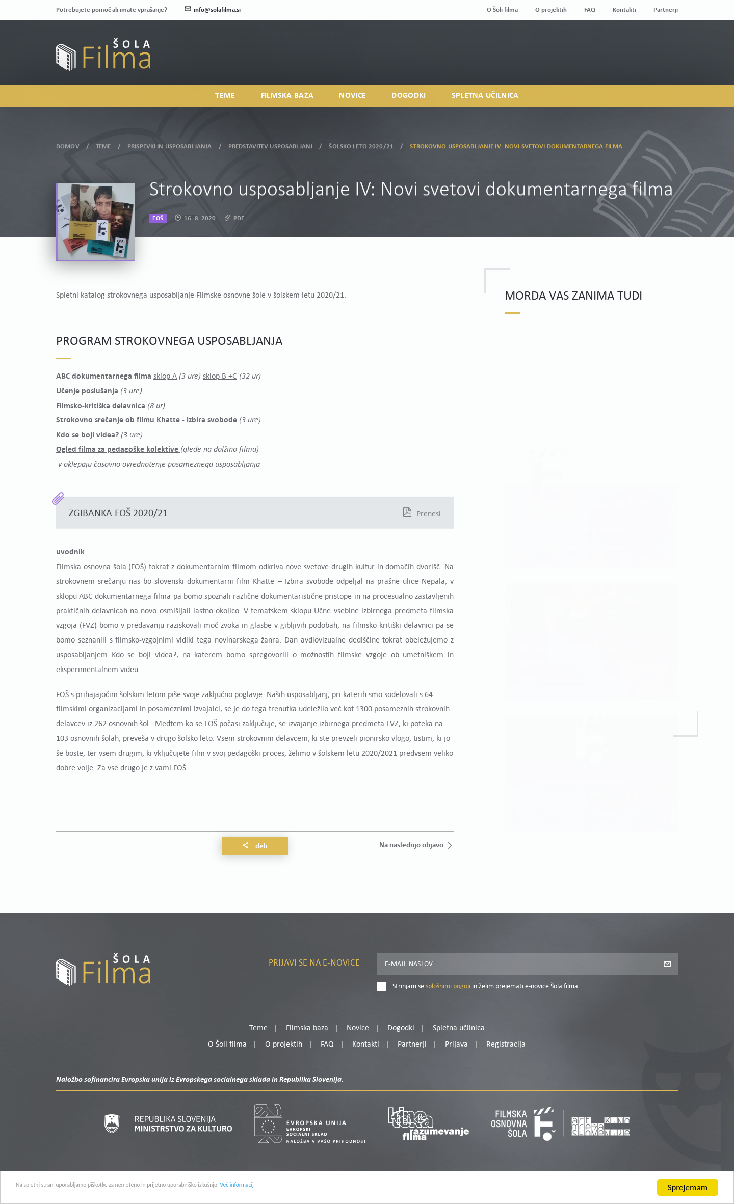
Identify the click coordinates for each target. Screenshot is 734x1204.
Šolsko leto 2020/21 (361, 143)
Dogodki (408, 100)
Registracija (660, 62)
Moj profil (625, 50)
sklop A (165, 376)
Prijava (614, 62)
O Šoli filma (502, 10)
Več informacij (342, 1190)
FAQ (589, 10)
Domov (68, 143)
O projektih (551, 10)
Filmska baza (287, 100)
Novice (352, 100)
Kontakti (624, 10)
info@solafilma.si (213, 10)
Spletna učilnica (485, 100)
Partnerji (665, 10)
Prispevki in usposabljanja (169, 143)
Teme (225, 100)
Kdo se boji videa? (87, 435)
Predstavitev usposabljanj (270, 143)
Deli (255, 846)
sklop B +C (220, 376)
